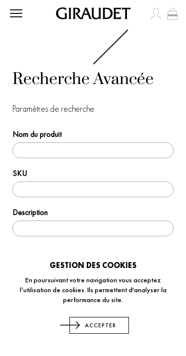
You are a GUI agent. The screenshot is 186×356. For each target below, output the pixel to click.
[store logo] (93, 13)
